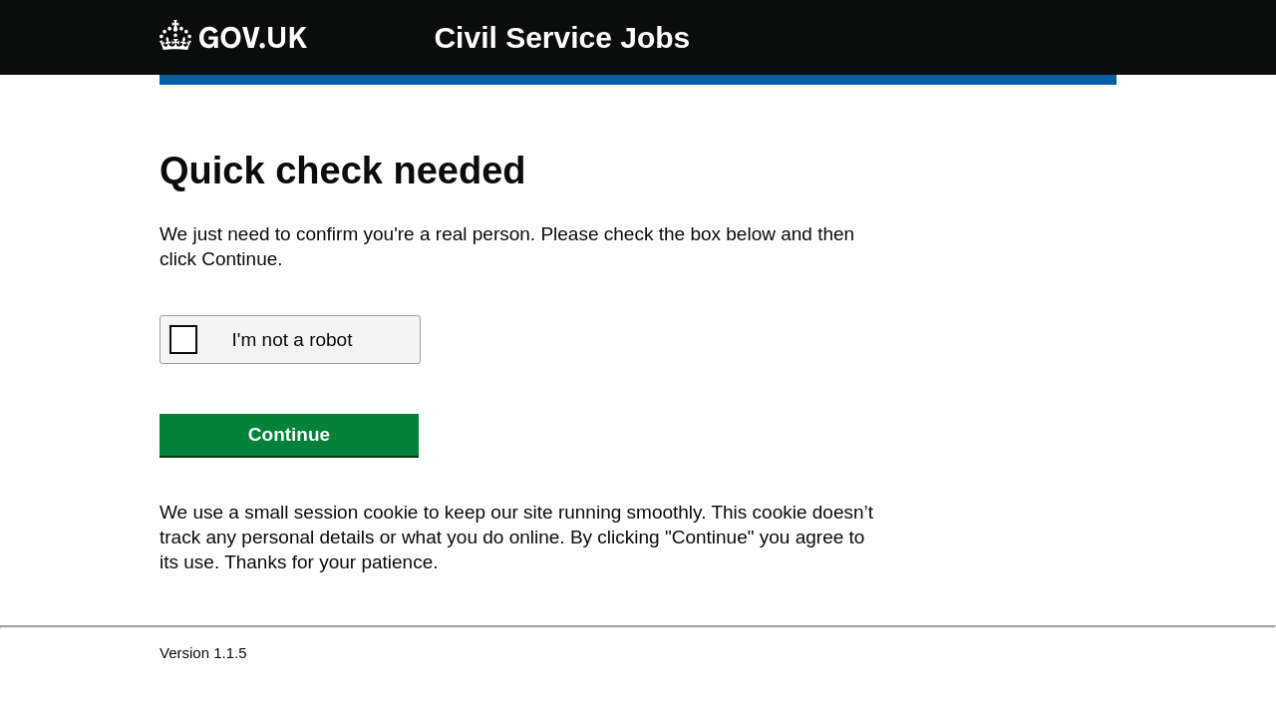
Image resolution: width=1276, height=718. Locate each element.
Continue (289, 434)
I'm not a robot (292, 339)
